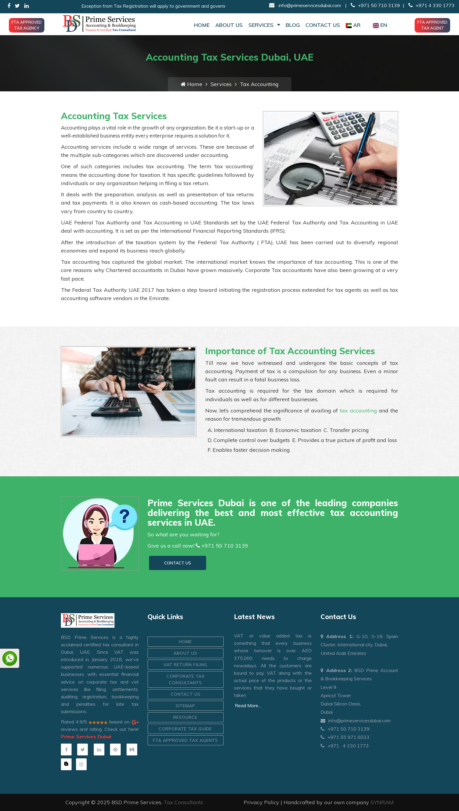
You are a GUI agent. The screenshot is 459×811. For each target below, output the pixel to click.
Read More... (248, 705)
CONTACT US (177, 563)
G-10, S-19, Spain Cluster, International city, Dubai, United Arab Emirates (359, 644)
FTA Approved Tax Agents (185, 740)
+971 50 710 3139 (375, 5)
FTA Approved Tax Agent (432, 25)
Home (202, 25)
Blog (293, 25)
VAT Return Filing (185, 664)
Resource (185, 717)
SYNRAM (382, 802)
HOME (185, 641)
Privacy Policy (261, 802)
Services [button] (264, 25)
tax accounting (359, 410)
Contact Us (323, 25)
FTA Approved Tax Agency (27, 25)
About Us (229, 25)
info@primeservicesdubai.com (309, 5)
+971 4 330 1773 (431, 5)
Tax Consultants (183, 802)
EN (380, 25)
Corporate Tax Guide (185, 728)
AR (353, 25)
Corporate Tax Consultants (186, 679)
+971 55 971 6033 (345, 737)
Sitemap (185, 705)
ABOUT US (185, 653)
